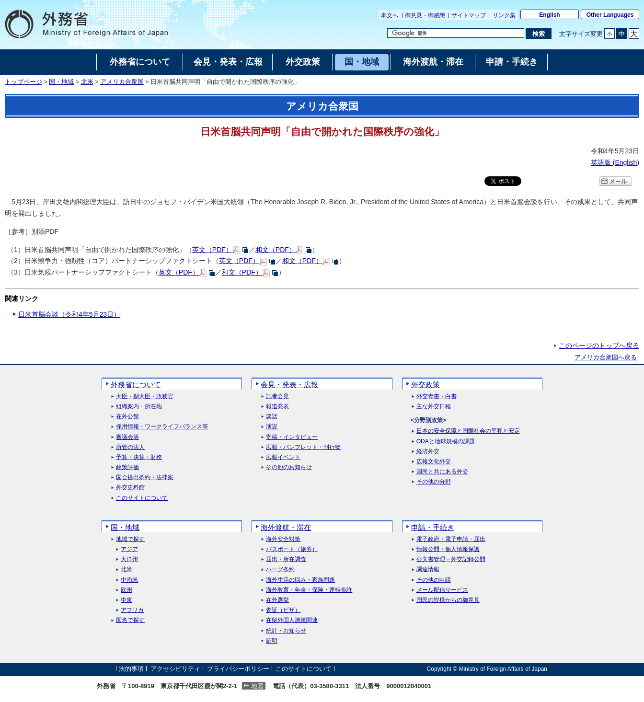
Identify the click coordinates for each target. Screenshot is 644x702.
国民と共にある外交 (442, 472)
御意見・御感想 (425, 15)
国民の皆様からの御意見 (448, 600)
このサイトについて (142, 498)
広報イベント (283, 457)
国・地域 (61, 82)
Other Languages (610, 15)
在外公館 (127, 417)
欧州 (126, 590)
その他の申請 (433, 580)
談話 (271, 417)
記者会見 (277, 396)
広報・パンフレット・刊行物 (303, 447)
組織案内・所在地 (139, 406)
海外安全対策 (283, 539)
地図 (257, 686)
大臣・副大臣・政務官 (144, 396)
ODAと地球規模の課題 (445, 441)
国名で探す (130, 620)
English (549, 15)
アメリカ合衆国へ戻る (606, 357)
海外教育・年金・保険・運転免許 (309, 590)
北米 (87, 82)
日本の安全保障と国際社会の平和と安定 (468, 431)
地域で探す (130, 539)
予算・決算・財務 (139, 457)
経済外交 (427, 452)
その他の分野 (433, 482)
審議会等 (127, 437)
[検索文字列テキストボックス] (455, 33)
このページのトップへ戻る (599, 345)
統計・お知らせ (286, 631)
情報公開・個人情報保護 (448, 549)
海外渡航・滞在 (286, 527)
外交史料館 (130, 487)
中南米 (129, 580)
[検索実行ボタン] (538, 33)
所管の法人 (130, 447)
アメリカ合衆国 (122, 82)
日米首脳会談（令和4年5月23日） (69, 314)
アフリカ (132, 610)
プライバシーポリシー (238, 668)
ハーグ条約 (280, 569)
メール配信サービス (442, 590)
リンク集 (504, 15)
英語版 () (615, 162)
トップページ (23, 82)
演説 (271, 427)
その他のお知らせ (289, 467)
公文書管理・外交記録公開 (450, 559)
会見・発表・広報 (289, 384)
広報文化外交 (433, 462)
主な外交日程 (433, 406)
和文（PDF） (275, 249)
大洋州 (129, 559)
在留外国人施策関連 (292, 620)
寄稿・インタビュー (292, 437)
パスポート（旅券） (292, 549)
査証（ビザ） (283, 610)
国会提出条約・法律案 (144, 477)
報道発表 (277, 406)
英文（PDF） (212, 249)
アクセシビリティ (175, 668)
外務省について (136, 384)
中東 (126, 600)
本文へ (389, 15)
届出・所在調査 (286, 559)
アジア (129, 549)
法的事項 (131, 668)
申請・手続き (432, 527)
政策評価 (127, 467)
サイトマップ (468, 15)
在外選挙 (277, 600)
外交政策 (425, 384)
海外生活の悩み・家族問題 (300, 580)
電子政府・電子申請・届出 (450, 539)
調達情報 (427, 569)
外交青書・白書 (436, 396)
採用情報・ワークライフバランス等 (162, 427)
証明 (271, 641)
